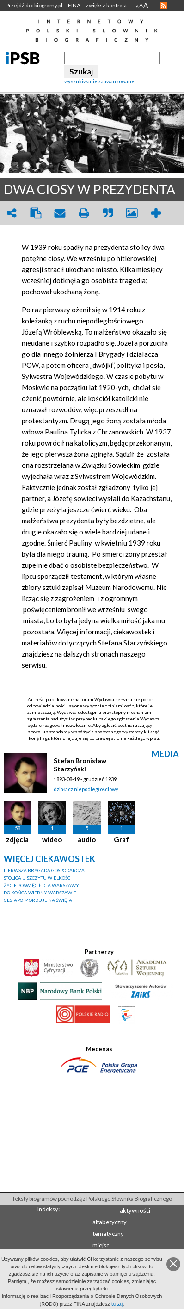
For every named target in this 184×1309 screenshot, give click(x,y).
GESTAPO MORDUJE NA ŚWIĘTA (38, 900)
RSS (163, 5)
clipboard (36, 213)
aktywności (135, 1210)
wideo (52, 839)
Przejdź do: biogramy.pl (34, 5)
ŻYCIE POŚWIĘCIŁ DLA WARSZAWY (41, 885)
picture (132, 213)
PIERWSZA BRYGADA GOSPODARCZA (44, 870)
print (84, 213)
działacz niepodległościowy (86, 789)
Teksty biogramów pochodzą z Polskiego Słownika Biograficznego (92, 1198)
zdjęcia (17, 839)
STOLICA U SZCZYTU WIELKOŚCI (38, 878)
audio (87, 839)
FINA (74, 5)
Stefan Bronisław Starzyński (80, 765)
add (156, 213)
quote (108, 213)
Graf (121, 839)
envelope (60, 213)
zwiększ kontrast (106, 5)
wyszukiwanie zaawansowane (99, 81)
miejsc (100, 1245)
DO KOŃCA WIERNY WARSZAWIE (40, 892)
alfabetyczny (109, 1222)
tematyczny (108, 1233)
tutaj (117, 1303)
